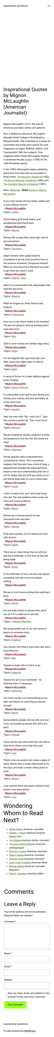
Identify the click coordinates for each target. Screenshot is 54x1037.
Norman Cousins (17, 851)
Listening (16, 621)
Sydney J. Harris (17, 833)
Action (15, 566)
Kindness (16, 640)
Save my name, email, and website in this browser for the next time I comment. (29, 995)
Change (15, 278)
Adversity (16, 672)
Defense (23, 387)
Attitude (16, 734)
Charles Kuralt (16, 858)
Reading (16, 296)
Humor (15, 387)
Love (14, 753)
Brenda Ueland (16, 866)
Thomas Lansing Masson (22, 844)
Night (14, 369)
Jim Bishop (15, 840)
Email (8, 966)
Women (15, 230)
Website (8, 979)
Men (14, 336)
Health (15, 545)
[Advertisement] (27, 48)
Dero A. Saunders (18, 873)
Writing (15, 778)
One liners (17, 248)
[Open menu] (49, 6)
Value (23, 278)
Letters (15, 212)
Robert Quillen (16, 855)
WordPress (30, 1031)
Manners (16, 427)
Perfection (17, 690)
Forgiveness (18, 314)
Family (15, 486)
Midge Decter (16, 829)
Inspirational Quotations (15, 5)
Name (8, 953)
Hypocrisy (17, 449)
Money (15, 508)
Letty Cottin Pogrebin (20, 862)
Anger (15, 351)
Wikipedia (15, 190)
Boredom (26, 621)
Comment (10, 921)
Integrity (16, 409)
